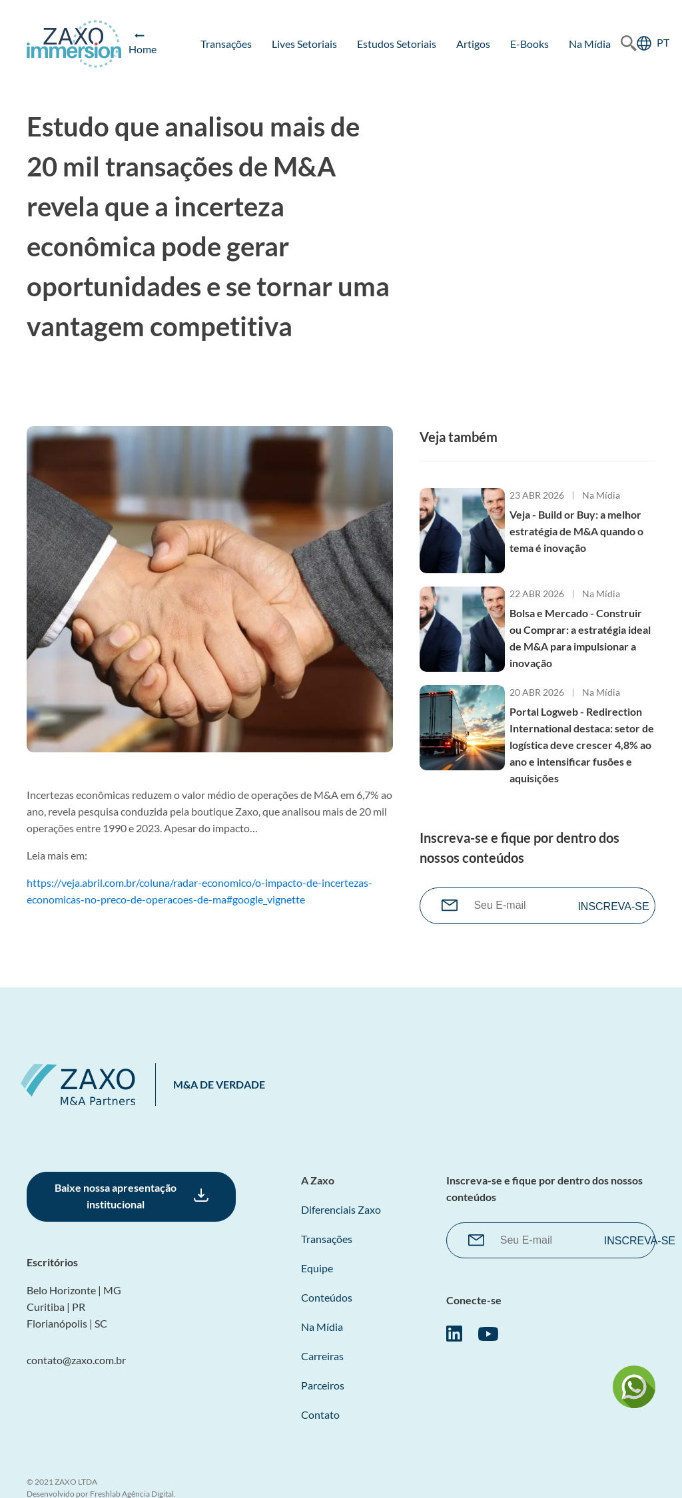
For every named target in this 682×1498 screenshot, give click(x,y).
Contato (320, 1414)
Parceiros (322, 1385)
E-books (529, 43)
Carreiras (322, 1356)
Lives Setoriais (304, 43)
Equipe (317, 1268)
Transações (226, 43)
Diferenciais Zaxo (341, 1209)
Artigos (473, 43)
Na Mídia (590, 43)
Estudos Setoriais (396, 43)
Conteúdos (326, 1297)
